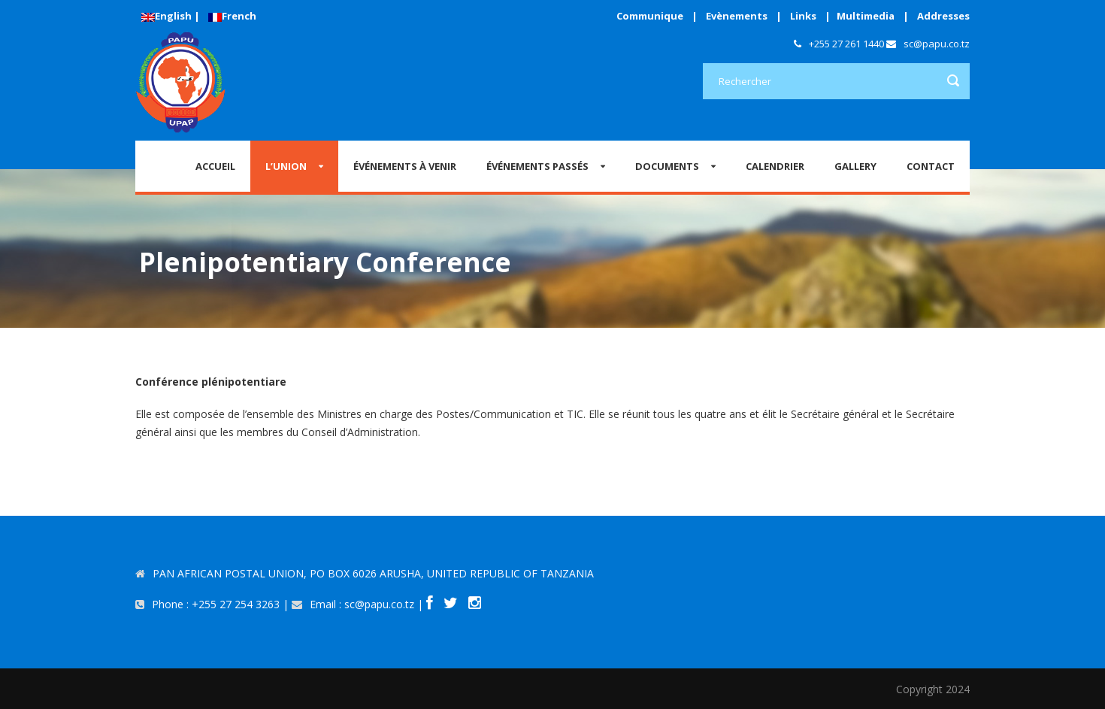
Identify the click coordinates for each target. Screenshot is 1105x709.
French (232, 16)
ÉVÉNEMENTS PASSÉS (537, 166)
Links (803, 16)
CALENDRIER (775, 166)
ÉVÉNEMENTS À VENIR (404, 166)
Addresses (943, 16)
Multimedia (866, 16)
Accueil (215, 166)
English (166, 16)
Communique (649, 16)
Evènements (736, 16)
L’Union (286, 166)
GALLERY (855, 166)
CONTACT (931, 166)
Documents (667, 166)
